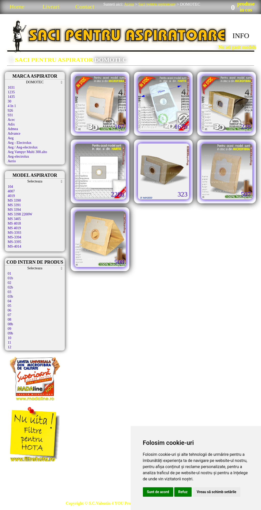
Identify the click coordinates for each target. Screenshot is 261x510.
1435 (11, 97)
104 (10, 187)
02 (9, 283)
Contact (84, 6)
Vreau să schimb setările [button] (216, 492)
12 (9, 347)
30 (9, 101)
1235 (11, 92)
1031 (11, 87)
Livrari (50, 6)
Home (16, 6)
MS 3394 (14, 210)
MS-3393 (14, 233)
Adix (11, 124)
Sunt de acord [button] (158, 492)
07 (9, 315)
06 (9, 310)
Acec (11, 120)
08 (9, 319)
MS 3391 (14, 205)
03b (10, 296)
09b (10, 333)
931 (10, 115)
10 (9, 338)
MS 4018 (14, 223)
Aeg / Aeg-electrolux (23, 147)
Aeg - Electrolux (19, 143)
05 (9, 306)
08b (10, 324)
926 (10, 110)
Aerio (12, 161)
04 (9, 301)
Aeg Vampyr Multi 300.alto (27, 152)
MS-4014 (14, 246)
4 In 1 (12, 106)
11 (9, 342)
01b (10, 278)
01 (9, 273)
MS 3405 (14, 219)
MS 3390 (14, 200)
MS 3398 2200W (20, 214)
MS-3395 (14, 242)
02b (10, 287)
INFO (240, 36)
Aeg (11, 138)
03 (9, 292)
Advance (14, 133)
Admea (13, 129)
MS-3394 (14, 237)
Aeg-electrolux (18, 156)
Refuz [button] (183, 492)
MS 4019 (14, 228)
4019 (11, 196)
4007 (11, 191)
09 (9, 329)
